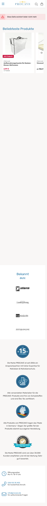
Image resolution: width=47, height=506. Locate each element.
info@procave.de (14, 493)
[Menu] (3, 4)
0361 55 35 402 (14, 483)
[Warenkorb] (41, 3)
